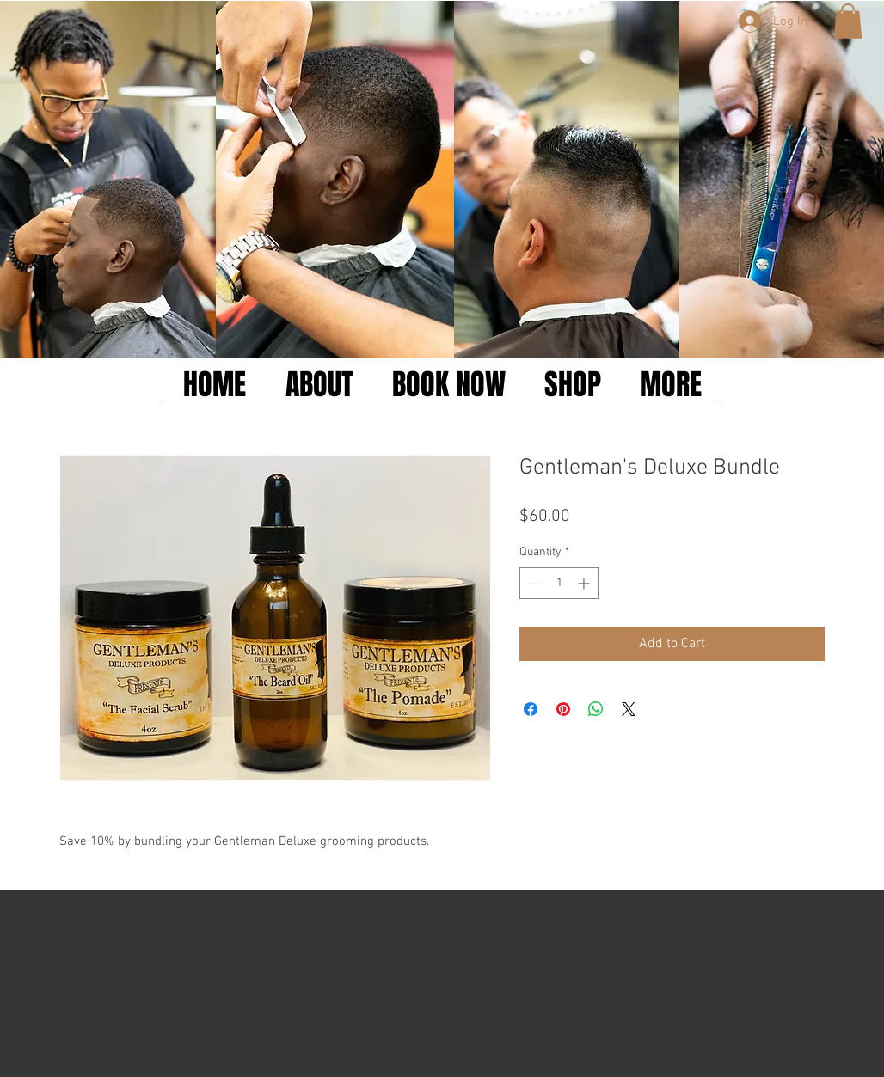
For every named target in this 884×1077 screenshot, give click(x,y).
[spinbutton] (558, 583)
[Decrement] (532, 583)
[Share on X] (628, 709)
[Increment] (585, 583)
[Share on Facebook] (530, 709)
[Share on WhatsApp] (596, 709)
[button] (848, 21)
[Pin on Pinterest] (563, 709)
